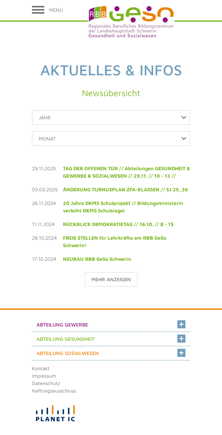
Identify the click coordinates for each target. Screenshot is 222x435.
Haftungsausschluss (54, 390)
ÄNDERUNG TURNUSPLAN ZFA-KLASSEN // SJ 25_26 (125, 189)
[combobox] (111, 117)
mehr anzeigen (111, 279)
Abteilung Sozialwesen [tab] (111, 352)
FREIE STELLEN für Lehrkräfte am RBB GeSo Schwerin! (114, 241)
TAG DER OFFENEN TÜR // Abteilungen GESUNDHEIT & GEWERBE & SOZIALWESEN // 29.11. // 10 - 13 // (126, 172)
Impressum (44, 376)
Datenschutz (46, 383)
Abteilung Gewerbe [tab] (111, 323)
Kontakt (41, 368)
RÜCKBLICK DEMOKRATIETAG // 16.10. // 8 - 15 (118, 224)
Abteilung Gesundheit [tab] (111, 338)
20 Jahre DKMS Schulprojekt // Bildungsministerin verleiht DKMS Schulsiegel (123, 206)
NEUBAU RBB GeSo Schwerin (97, 259)
